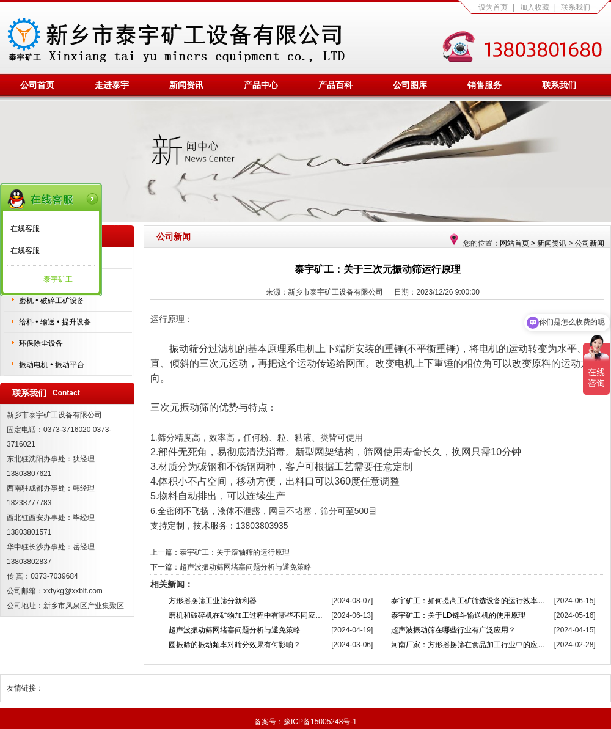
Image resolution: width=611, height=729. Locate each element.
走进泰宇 (112, 85)
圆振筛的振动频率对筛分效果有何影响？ (235, 644)
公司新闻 (589, 243)
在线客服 (25, 228)
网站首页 (514, 243)
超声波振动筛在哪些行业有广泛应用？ (453, 630)
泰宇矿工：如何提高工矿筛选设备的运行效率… (468, 600)
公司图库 (410, 85)
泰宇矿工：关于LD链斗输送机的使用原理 (458, 615)
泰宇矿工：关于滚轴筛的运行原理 (235, 552)
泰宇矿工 (58, 279)
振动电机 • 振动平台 (51, 365)
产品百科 (335, 85)
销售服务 (484, 85)
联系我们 (575, 7)
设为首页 (493, 7)
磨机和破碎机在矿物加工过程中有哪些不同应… (246, 615)
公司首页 (37, 85)
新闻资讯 (186, 85)
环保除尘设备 (41, 343)
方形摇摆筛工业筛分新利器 (213, 600)
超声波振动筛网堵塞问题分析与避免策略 (246, 567)
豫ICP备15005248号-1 (320, 721)
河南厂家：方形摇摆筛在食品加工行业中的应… (468, 644)
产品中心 (261, 85)
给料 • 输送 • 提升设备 (55, 322)
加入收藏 (534, 7)
